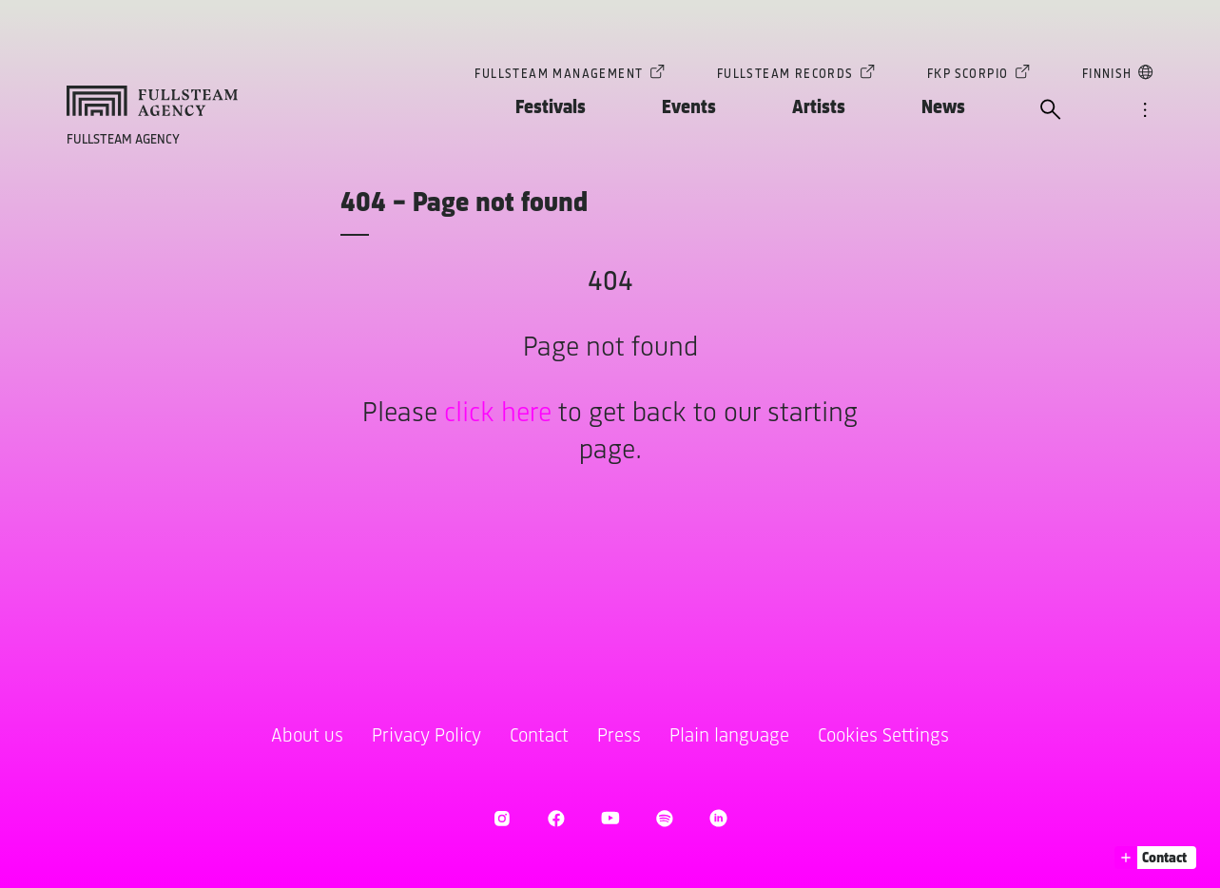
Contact (539, 736)
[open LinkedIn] (718, 818)
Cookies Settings (883, 736)
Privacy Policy (426, 736)
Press (619, 736)
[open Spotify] (664, 818)
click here (498, 414)
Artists (818, 108)
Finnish (1107, 76)
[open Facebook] (556, 818)
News (943, 108)
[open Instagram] (501, 818)
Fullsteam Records (785, 76)
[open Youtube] (610, 818)
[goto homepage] (152, 101)
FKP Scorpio (967, 76)
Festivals (550, 108)
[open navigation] (1145, 111)
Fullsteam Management (558, 76)
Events (689, 108)
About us (307, 736)
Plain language (729, 736)
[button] (1155, 857)
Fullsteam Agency (123, 140)
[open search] (1051, 111)
